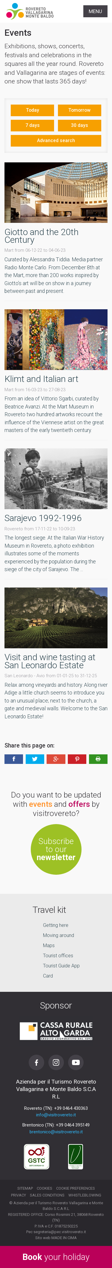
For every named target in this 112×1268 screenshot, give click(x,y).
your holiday (56, 1257)
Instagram (56, 1062)
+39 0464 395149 (73, 1125)
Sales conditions (47, 1195)
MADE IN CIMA (64, 1238)
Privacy (18, 1195)
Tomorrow (79, 110)
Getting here (55, 925)
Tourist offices (58, 955)
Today (32, 110)
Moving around (58, 935)
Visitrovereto (29, 11)
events (40, 804)
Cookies (44, 1188)
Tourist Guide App (61, 966)
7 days (32, 125)
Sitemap (25, 1188)
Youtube (76, 1062)
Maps (49, 945)
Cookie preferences (75, 1188)
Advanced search (56, 140)
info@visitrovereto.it (56, 1115)
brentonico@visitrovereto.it (56, 1132)
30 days (79, 125)
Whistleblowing (84, 1195)
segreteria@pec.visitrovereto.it (59, 1232)
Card (48, 976)
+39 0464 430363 (71, 1108)
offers (79, 804)
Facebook (36, 1062)
